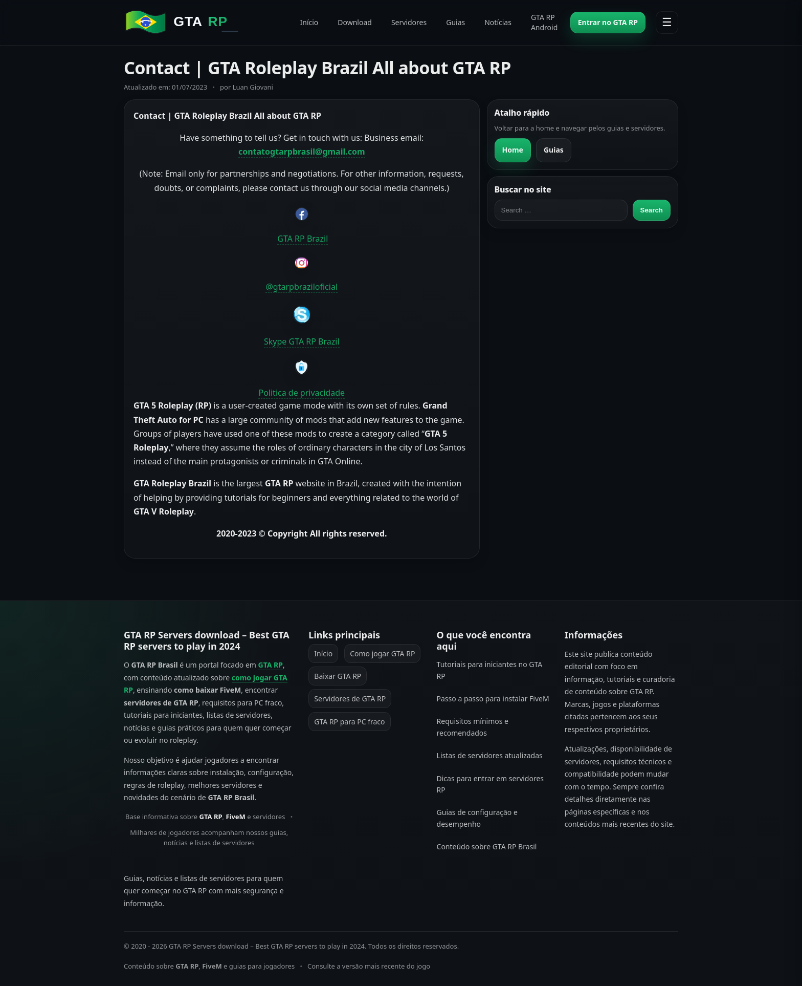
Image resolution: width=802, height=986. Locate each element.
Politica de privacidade (301, 392)
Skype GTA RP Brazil (302, 341)
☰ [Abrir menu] (667, 22)
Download (355, 22)
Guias (455, 22)
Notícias (497, 22)
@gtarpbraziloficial (301, 286)
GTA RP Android (544, 22)
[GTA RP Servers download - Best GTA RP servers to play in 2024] (205, 22)
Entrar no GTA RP (608, 22)
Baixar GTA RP (337, 676)
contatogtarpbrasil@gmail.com (301, 151)
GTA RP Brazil (302, 238)
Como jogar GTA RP (382, 653)
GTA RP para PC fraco (349, 721)
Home (512, 150)
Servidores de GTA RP (350, 698)
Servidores (409, 22)
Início (309, 22)
